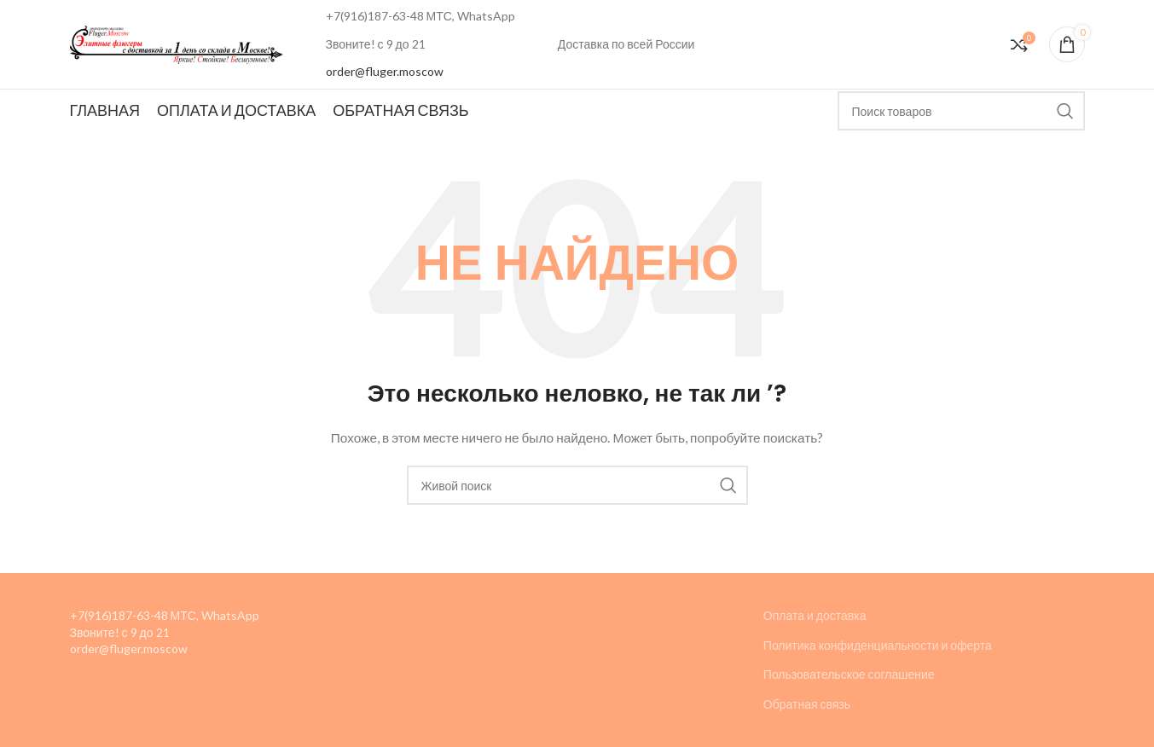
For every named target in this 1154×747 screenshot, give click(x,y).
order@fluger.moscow (385, 71)
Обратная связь (806, 704)
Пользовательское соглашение (849, 674)
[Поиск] (961, 110)
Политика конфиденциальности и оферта (877, 645)
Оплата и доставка (815, 615)
